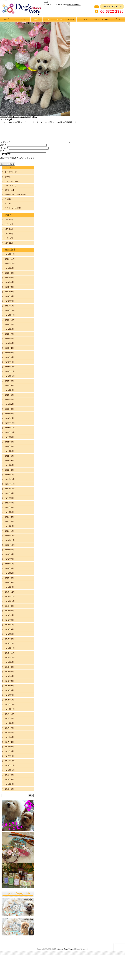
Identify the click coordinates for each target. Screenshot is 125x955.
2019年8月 (9, 614)
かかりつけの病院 (101, 19)
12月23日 (9, 242)
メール (4, 152)
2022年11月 (10, 431)
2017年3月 (9, 750)
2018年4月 (9, 689)
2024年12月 (10, 314)
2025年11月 (10, 262)
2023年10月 (10, 380)
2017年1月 (9, 760)
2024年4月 (9, 352)
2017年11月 (10, 713)
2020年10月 (10, 549)
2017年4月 (9, 746)
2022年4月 (9, 464)
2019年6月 (9, 624)
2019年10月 (10, 605)
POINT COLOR (11, 185)
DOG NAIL (9, 193)
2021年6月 (9, 511)
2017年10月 (10, 717)
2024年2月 (9, 361)
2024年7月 (9, 337)
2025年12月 (10, 258)
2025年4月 (9, 295)
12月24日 (9, 237)
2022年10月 (10, 436)
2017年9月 (9, 722)
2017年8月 (9, 727)
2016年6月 (9, 792)
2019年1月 (9, 647)
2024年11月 (10, 319)
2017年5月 (9, 741)
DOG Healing (10, 189)
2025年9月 (9, 272)
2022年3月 (9, 469)
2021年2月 (9, 530)
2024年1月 (9, 366)
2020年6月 (9, 567)
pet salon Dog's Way (64, 953)
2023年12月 (10, 370)
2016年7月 (9, 788)
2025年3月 (9, 300)
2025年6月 (9, 286)
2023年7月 (9, 394)
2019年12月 (10, 595)
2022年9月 (9, 441)
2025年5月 (9, 291)
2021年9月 (9, 497)
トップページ (8, 19)
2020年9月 (9, 553)
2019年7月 (9, 619)
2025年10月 (10, 267)
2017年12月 (10, 708)
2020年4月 (9, 577)
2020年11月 (10, 544)
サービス (24, 19)
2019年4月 (9, 633)
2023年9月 (9, 384)
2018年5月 (9, 685)
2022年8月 (9, 445)
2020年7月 (9, 563)
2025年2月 (9, 305)
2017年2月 (9, 755)
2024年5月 (9, 347)
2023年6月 (9, 398)
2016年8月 (9, 783)
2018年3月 (9, 694)
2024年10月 (10, 323)
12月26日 (9, 228)
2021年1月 (9, 534)
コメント (5, 146)
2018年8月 (9, 671)
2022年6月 (9, 455)
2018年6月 (9, 680)
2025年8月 (9, 276)
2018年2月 (9, 699)
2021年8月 (9, 502)
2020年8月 (9, 558)
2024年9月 (9, 328)
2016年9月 (9, 778)
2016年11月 (10, 769)
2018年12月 (10, 652)
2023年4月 (9, 408)
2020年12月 (10, 539)
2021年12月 (10, 483)
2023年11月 (10, 375)
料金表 (71, 19)
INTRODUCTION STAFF (15, 198)
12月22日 (9, 246)
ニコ (46, 1)
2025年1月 (9, 309)
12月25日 (9, 232)
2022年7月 (9, 450)
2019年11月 (10, 600)
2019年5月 (9, 628)
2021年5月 (9, 516)
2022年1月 (9, 478)
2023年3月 (9, 413)
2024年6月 (9, 342)
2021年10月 (10, 492)
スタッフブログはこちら (18, 897)
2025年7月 (9, 281)
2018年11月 (10, 656)
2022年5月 (9, 459)
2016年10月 (10, 774)
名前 (3, 149)
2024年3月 (9, 356)
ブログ (117, 19)
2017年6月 (9, 736)
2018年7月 (9, 675)
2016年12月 (10, 764)
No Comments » (73, 4)
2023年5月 (9, 403)
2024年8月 (9, 333)
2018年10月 (10, 661)
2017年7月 (9, 731)
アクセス (84, 19)
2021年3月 (9, 525)
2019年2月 (9, 642)
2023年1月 (9, 422)
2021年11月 (10, 488)
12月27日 (9, 223)
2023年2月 (9, 417)
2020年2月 (9, 586)
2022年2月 (9, 473)
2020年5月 (9, 572)
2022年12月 (10, 427)
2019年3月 (9, 638)
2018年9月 (9, 666)
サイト (3, 155)
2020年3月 (9, 581)
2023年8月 (9, 389)
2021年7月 (9, 506)
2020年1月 (9, 591)
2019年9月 (9, 610)
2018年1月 (9, 703)
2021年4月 (9, 520)
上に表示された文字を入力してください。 (19, 161)
